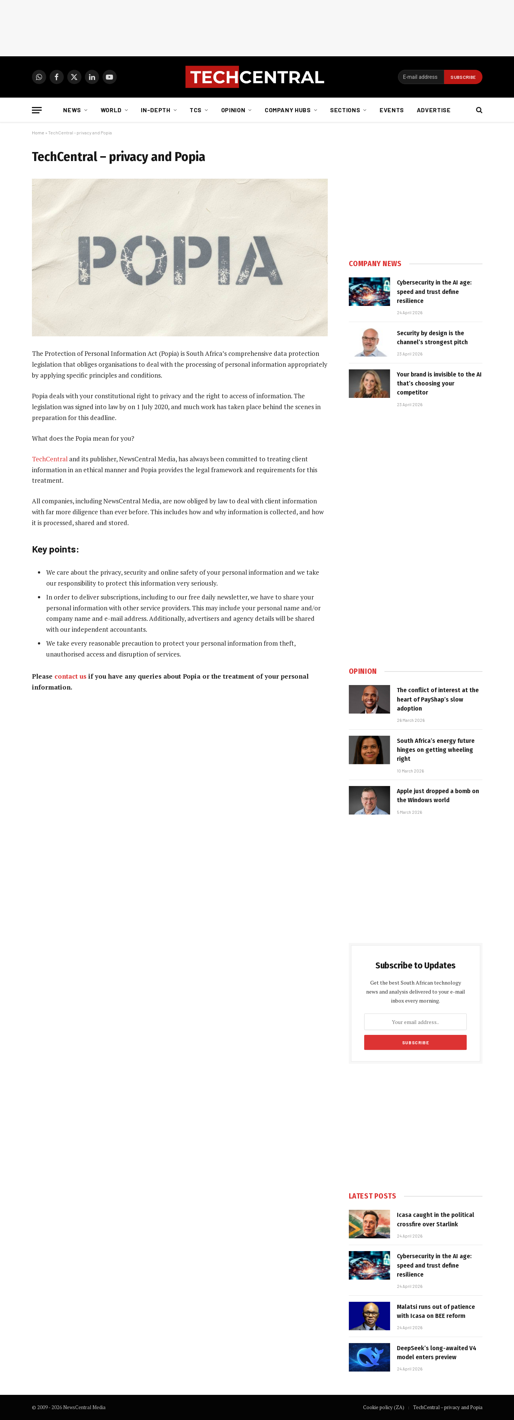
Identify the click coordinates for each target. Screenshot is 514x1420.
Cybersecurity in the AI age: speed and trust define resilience (434, 292)
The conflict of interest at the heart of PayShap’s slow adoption (438, 699)
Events (392, 109)
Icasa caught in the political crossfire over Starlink (435, 1219)
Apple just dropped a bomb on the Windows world (438, 795)
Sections (345, 109)
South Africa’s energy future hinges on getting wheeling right (436, 750)
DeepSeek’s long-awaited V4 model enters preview (436, 1352)
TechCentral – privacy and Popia (447, 1407)
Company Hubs (288, 109)
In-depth (155, 109)
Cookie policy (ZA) (383, 1407)
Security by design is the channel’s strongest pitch (432, 337)
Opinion (233, 109)
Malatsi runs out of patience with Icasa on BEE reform (436, 1311)
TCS (196, 109)
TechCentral (50, 459)
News (72, 109)
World (111, 109)
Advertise (434, 109)
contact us (70, 676)
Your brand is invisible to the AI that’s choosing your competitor (439, 383)
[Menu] (37, 110)
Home (38, 132)
